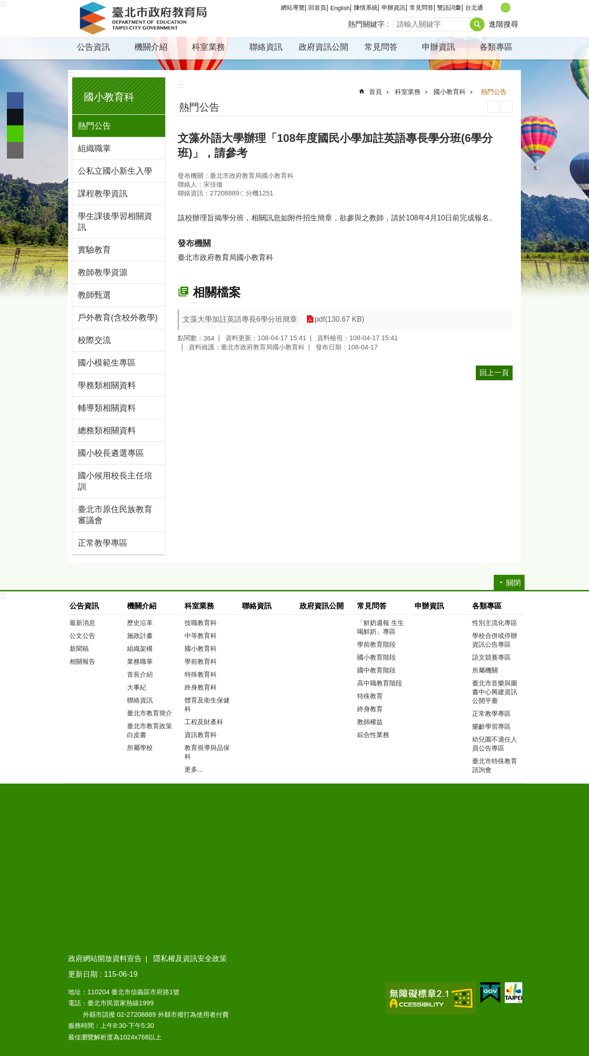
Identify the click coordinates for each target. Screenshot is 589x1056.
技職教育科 (201, 622)
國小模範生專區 (107, 362)
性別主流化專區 (494, 622)
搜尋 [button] (477, 24)
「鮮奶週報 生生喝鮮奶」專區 (380, 627)
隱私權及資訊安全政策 (190, 958)
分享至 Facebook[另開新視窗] (15, 100)
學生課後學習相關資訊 (115, 222)
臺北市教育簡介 (149, 713)
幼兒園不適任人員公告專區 (494, 744)
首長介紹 (140, 674)
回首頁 (317, 7)
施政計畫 (140, 635)
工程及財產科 (204, 722)
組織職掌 (94, 148)
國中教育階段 (376, 670)
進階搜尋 (503, 24)
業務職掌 (140, 661)
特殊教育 (370, 696)
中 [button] (505, 7)
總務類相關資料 (107, 430)
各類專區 (496, 47)
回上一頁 (494, 373)
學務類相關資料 (107, 385)
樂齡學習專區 (491, 726)
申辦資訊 (393, 7)
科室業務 (208, 47)
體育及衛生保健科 (207, 704)
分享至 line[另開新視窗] (15, 133)
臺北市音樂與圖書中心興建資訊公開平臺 (494, 691)
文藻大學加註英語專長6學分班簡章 (240, 319)
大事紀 (136, 687)
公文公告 (82, 635)
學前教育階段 (376, 644)
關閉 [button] (513, 583)
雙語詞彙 (449, 7)
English (340, 8)
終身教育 (370, 709)
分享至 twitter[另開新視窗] (15, 117)
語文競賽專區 (491, 657)
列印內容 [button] (493, 107)
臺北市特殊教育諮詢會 (494, 765)
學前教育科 (201, 661)
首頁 (375, 91)
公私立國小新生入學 (115, 171)
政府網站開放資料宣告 (105, 958)
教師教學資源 (102, 272)
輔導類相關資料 (107, 408)
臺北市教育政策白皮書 (149, 730)
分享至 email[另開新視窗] (15, 150)
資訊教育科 (201, 734)
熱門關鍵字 (366, 24)
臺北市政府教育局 (144, 18)
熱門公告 (94, 125)
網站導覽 (293, 7)
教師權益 (370, 722)
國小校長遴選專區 (111, 453)
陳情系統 (366, 7)
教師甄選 (94, 295)
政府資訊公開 (323, 47)
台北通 (474, 7)
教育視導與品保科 (207, 752)
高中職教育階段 (379, 683)
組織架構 (140, 648)
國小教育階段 (376, 657)
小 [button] (496, 7)
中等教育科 (201, 635)
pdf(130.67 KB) (339, 319)
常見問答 (421, 7)
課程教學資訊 (102, 193)
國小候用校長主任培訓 (115, 481)
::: (3, 4)
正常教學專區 (102, 543)
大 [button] (515, 7)
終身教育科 (201, 687)
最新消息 (82, 622)
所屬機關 (485, 670)
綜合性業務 (373, 734)
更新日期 (83, 974)
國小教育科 (109, 97)
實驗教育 (94, 249)
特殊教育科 (201, 674)
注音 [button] (507, 107)
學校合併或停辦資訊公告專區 (494, 640)
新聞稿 (79, 648)
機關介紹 (150, 47)
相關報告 (82, 661)
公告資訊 (93, 47)
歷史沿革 (140, 622)
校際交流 (94, 340)
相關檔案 (217, 292)
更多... (194, 769)
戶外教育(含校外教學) (118, 317)
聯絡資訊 (266, 47)
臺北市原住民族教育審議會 (115, 515)
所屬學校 (140, 747)
